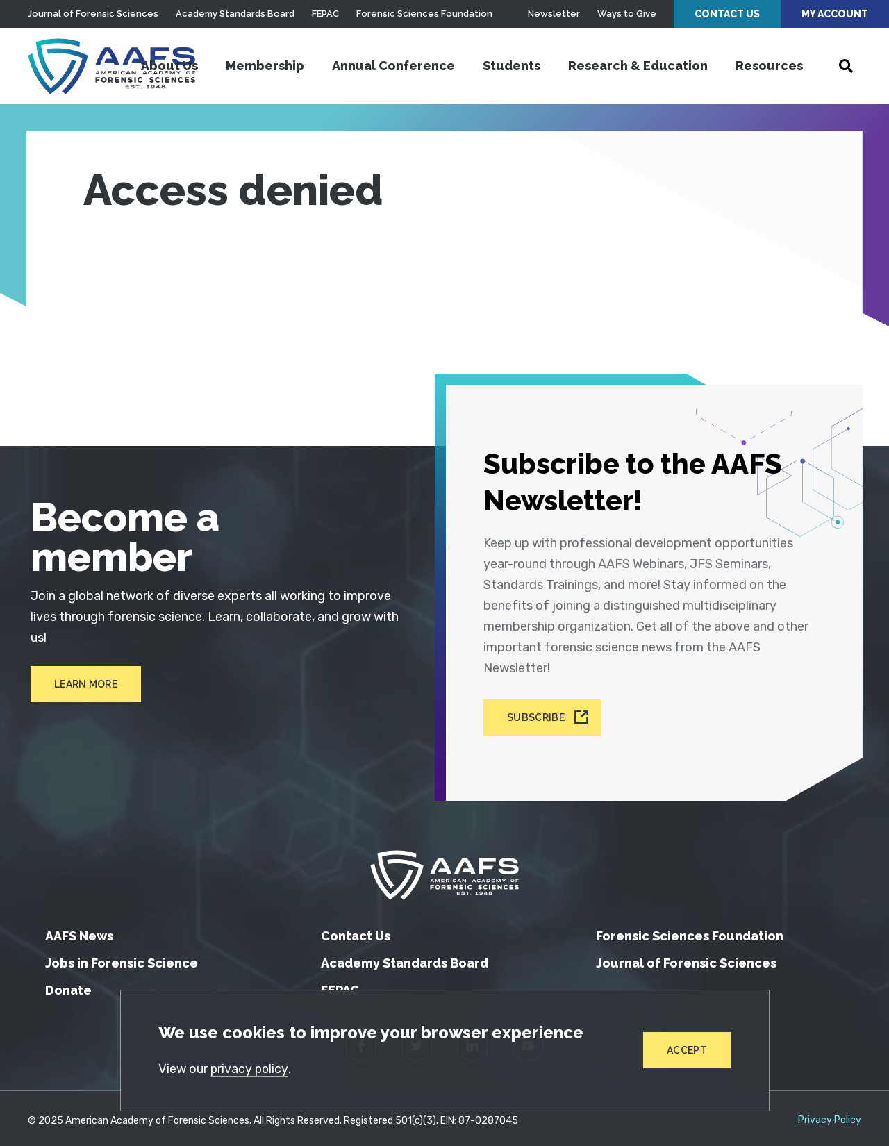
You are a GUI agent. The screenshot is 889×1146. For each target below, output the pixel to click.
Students (511, 65)
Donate (68, 985)
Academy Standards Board (235, 13)
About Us (169, 65)
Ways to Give (626, 13)
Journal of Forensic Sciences (93, 13)
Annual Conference (393, 65)
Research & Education (638, 65)
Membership (265, 65)
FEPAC (325, 13)
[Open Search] (846, 66)
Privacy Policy (829, 1115)
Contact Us (727, 13)
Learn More (83, 684)
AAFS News (79, 931)
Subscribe (536, 713)
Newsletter (554, 13)
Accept (687, 1050)
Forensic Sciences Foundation (424, 13)
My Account (834, 13)
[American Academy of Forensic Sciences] (114, 66)
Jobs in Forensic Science (121, 958)
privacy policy (250, 1069)
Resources (769, 65)
